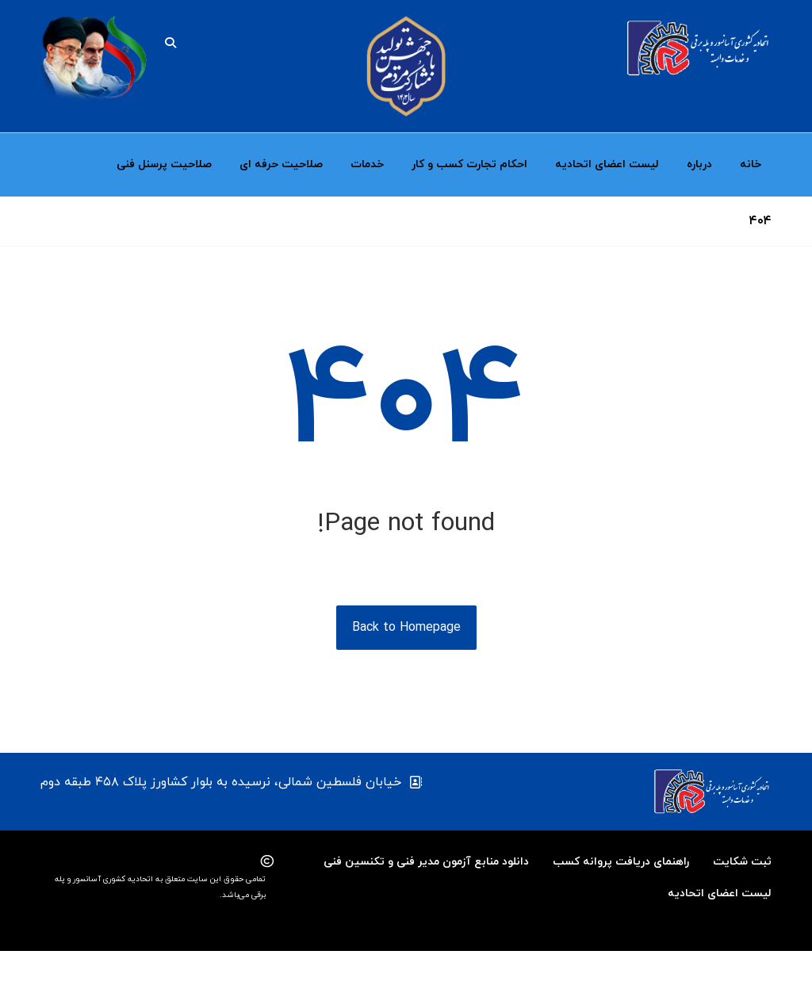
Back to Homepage (406, 684)
